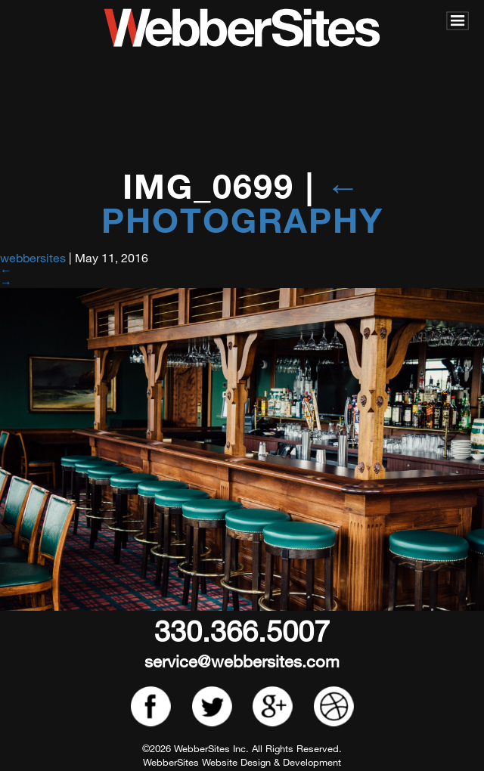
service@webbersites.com (242, 661)
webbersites (33, 257)
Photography (242, 202)
